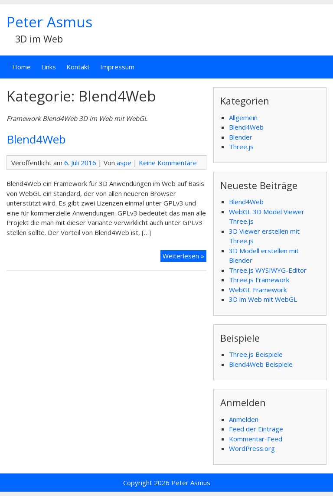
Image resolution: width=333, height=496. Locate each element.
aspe (124, 162)
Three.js (241, 146)
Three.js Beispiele (256, 354)
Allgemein (243, 117)
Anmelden (243, 419)
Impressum (117, 66)
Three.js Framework (259, 279)
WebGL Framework (258, 289)
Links (48, 66)
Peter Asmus (49, 22)
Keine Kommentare (168, 162)
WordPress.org (252, 448)
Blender (240, 137)
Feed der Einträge (256, 428)
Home (21, 66)
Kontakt (78, 66)
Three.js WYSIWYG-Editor (268, 270)
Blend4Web (36, 139)
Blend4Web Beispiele (261, 364)
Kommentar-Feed (255, 438)
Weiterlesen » (183, 255)
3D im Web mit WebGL (263, 299)
